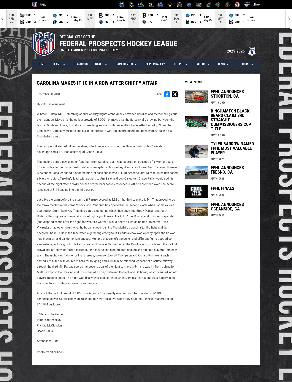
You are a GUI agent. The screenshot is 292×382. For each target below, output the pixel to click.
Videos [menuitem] (203, 64)
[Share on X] (175, 94)
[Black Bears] (131, 4)
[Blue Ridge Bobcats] (141, 4)
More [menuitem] (248, 64)
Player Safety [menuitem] (155, 64)
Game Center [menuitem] (127, 64)
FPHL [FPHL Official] (39, 4)
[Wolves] (246, 4)
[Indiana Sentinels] (160, 4)
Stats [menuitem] (101, 64)
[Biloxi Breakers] (121, 4)
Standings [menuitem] (81, 64)
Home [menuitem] (41, 64)
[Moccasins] (169, 4)
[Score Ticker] (146, 18)
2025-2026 (241, 51)
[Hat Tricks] (150, 4)
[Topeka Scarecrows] (227, 4)
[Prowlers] (198, 4)
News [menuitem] (224, 64)
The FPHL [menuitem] (180, 64)
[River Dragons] (208, 4)
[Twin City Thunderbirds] (237, 4)
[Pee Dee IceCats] (189, 4)
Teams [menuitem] (59, 64)
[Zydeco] (256, 4)
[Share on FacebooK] (167, 94)
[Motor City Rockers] (179, 4)
